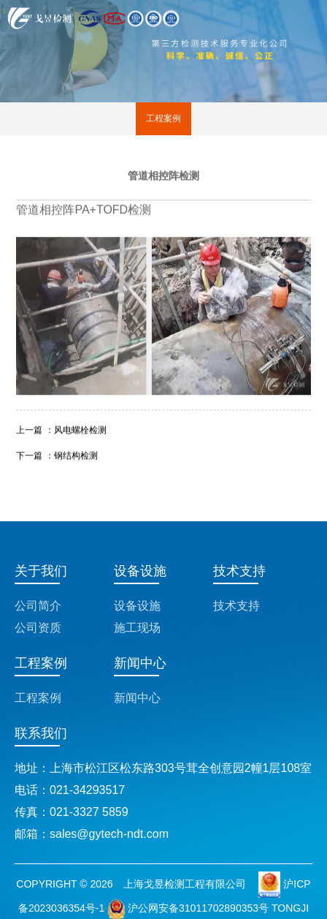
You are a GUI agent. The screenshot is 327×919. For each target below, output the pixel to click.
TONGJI (290, 908)
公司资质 (38, 627)
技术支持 (236, 606)
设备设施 (137, 606)
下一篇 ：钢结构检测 (56, 455)
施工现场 (137, 627)
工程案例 (163, 118)
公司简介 (38, 606)
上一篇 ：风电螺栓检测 (61, 429)
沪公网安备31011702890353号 (188, 908)
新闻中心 (137, 698)
